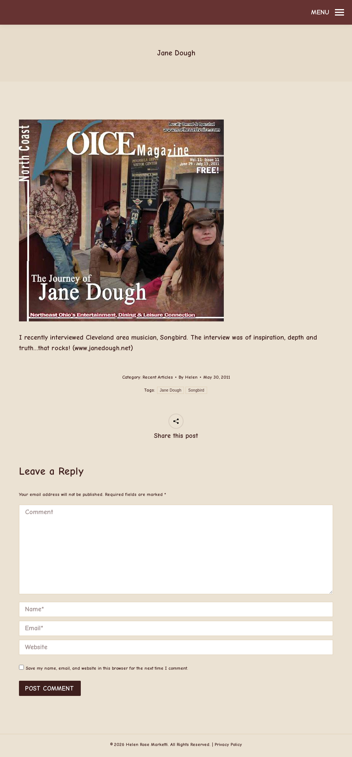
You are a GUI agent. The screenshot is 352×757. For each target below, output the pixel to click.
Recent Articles (158, 377)
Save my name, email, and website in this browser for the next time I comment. (107, 668)
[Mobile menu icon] (327, 12)
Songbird (196, 390)
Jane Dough (170, 390)
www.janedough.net (102, 348)
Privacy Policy (228, 744)
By (188, 377)
